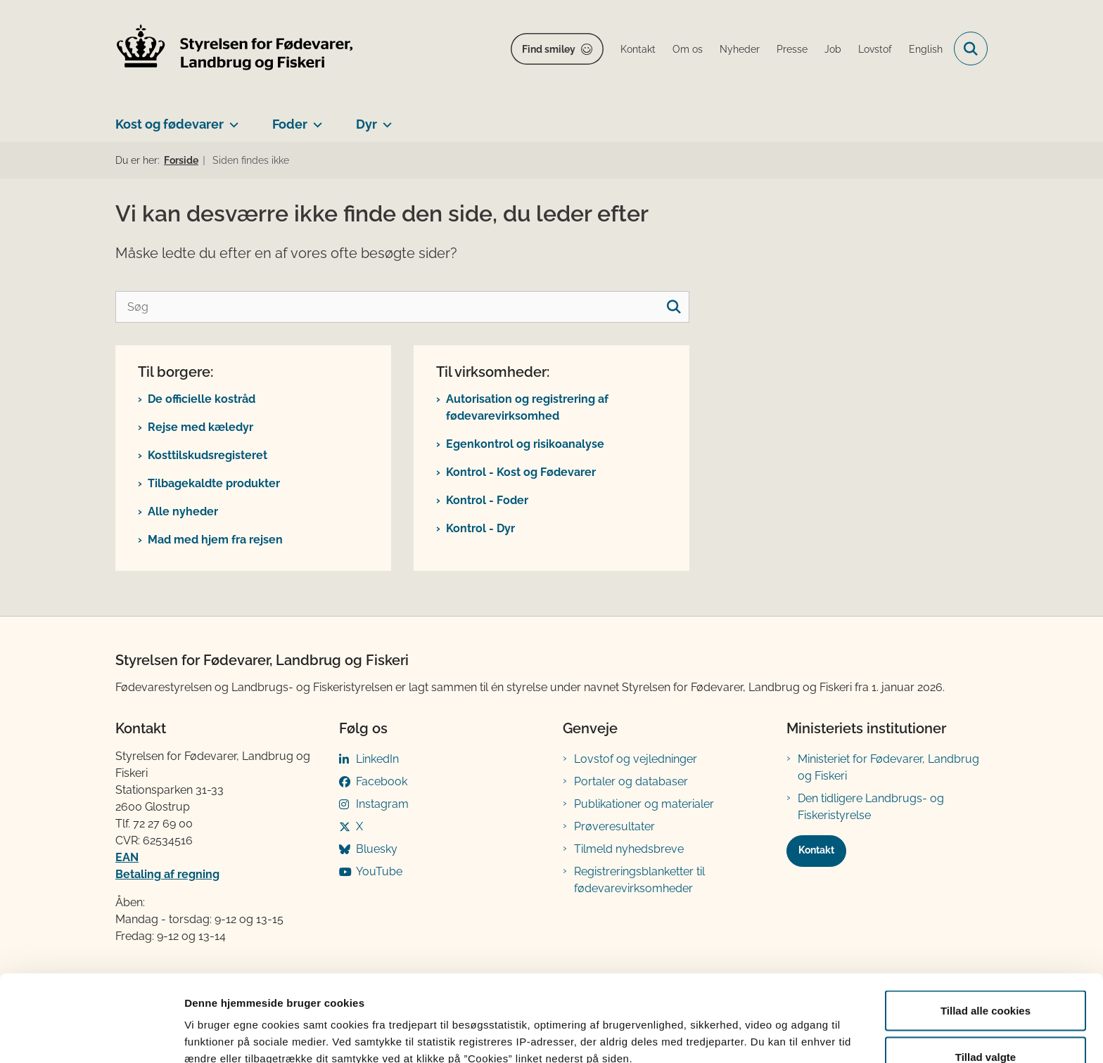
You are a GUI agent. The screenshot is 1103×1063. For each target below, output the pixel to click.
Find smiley (548, 49)
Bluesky (376, 849)
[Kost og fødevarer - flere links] (231, 119)
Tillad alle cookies (986, 933)
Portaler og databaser (631, 781)
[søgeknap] (673, 307)
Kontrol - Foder (487, 500)
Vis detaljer (731, 1027)
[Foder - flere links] (314, 119)
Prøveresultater (614, 826)
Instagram (382, 804)
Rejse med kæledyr (200, 427)
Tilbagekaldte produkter (214, 483)
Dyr (366, 124)
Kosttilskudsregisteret (207, 455)
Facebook (381, 781)
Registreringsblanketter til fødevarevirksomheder (639, 880)
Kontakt (816, 850)
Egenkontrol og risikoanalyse (525, 444)
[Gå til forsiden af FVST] (235, 48)
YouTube (379, 871)
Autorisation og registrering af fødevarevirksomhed (527, 407)
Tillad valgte (985, 980)
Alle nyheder (183, 511)
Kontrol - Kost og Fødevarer (521, 472)
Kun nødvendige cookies (985, 1025)
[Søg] (402, 307)
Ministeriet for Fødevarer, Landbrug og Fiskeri (888, 767)
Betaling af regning (167, 874)
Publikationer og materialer (644, 804)
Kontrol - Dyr (480, 528)
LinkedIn (377, 759)
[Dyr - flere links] (384, 119)
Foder (289, 124)
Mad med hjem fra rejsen (215, 539)
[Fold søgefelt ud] (971, 48)
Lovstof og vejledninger (635, 759)
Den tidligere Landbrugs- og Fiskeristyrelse (871, 807)
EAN (127, 857)
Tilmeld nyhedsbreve (629, 849)
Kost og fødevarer (169, 124)
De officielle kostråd (201, 399)
